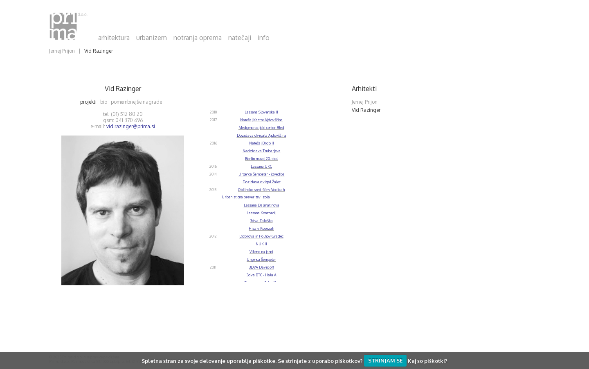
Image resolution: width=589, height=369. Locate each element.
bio (105, 102)
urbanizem (151, 37)
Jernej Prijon (62, 51)
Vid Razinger (98, 51)
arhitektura (114, 37)
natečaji (239, 37)
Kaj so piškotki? (427, 360)
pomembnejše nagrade (138, 102)
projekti (90, 102)
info (264, 37)
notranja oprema (197, 37)
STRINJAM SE (385, 360)
